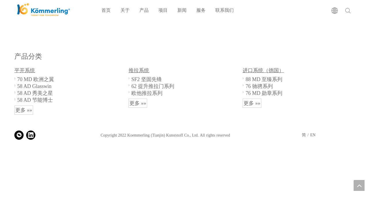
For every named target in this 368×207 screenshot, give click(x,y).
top (359, 185)
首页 (106, 10)
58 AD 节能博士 (35, 100)
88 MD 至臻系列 (264, 79)
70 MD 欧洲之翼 (35, 79)
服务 (201, 10)
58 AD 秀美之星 (35, 93)
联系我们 (224, 10)
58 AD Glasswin (34, 86)
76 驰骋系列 (259, 86)
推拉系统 (139, 70)
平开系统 (24, 70)
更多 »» (23, 110)
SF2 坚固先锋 (146, 79)
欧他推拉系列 (146, 93)
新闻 (182, 10)
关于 (125, 10)
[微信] (19, 135)
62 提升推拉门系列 (152, 86)
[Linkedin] (30, 135)
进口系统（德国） (263, 70)
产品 (144, 10)
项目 (163, 10)
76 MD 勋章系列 (264, 93)
